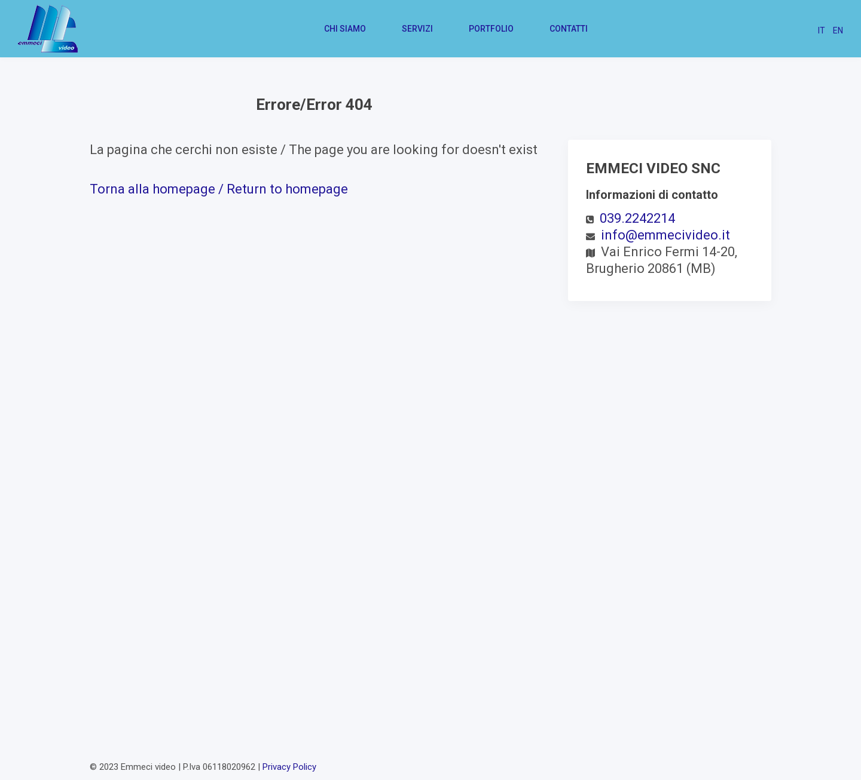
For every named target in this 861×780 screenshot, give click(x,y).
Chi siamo (345, 28)
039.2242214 (637, 218)
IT (821, 30)
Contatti (568, 28)
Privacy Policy (289, 766)
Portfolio (491, 28)
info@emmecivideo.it (665, 235)
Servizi (417, 28)
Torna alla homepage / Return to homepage (219, 189)
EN (838, 30)
